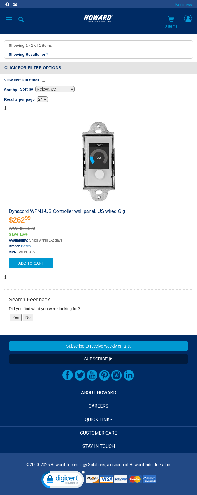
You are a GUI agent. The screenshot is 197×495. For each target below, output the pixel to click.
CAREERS (98, 406)
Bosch (26, 246)
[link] (63, 480)
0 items (171, 22)
